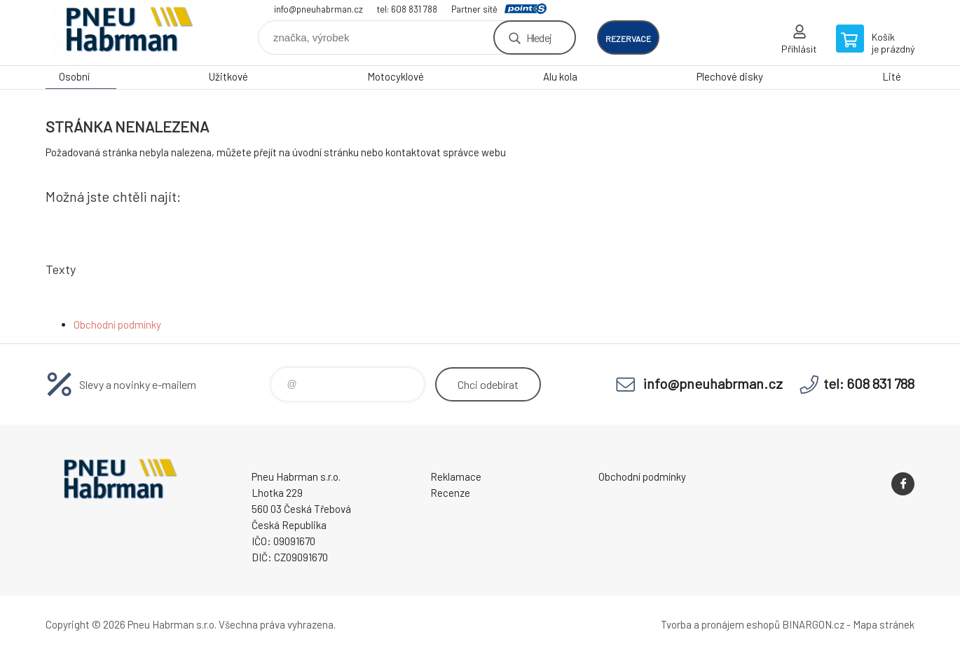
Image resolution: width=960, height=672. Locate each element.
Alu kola (560, 76)
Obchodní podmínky (117, 324)
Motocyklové (395, 76)
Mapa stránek (883, 624)
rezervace (628, 38)
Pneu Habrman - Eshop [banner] (130, 32)
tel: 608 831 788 (407, 9)
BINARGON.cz (813, 624)
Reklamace (455, 476)
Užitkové (228, 76)
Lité (891, 76)
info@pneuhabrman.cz (318, 9)
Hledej (538, 37)
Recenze (450, 492)
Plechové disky (730, 76)
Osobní (74, 76)
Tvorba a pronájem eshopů (720, 624)
